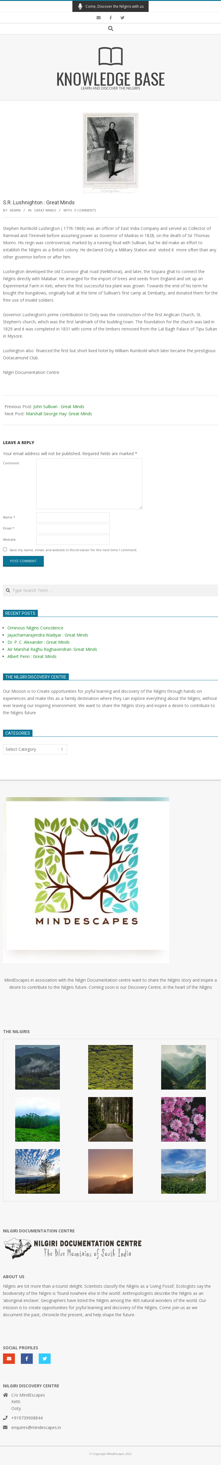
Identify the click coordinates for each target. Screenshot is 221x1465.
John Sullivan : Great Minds (58, 406)
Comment (11, 463)
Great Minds (45, 210)
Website (9, 539)
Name (9, 517)
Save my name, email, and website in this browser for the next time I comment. (73, 550)
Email (8, 528)
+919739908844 (27, 1418)
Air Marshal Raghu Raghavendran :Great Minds (52, 649)
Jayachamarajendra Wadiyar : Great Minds (47, 635)
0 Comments (85, 210)
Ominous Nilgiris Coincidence (35, 628)
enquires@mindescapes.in (36, 1427)
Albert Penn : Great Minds (32, 656)
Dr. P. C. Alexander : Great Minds (38, 642)
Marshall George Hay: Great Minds (59, 413)
